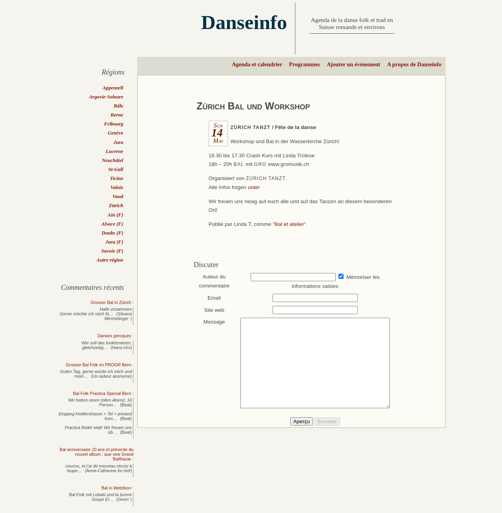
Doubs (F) (112, 233)
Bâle (119, 106)
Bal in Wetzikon (116, 488)
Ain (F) (115, 215)
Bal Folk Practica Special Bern (102, 393)
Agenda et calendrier (257, 64)
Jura (118, 142)
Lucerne (115, 151)
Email (210, 298)
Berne (117, 115)
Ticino (116, 178)
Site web (210, 310)
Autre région (109, 260)
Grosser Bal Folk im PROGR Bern (98, 364)
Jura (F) (114, 242)
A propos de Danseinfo (414, 64)
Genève (116, 133)
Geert (123, 499)
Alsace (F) (112, 224)
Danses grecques (114, 335)
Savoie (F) (112, 251)
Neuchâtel (112, 160)
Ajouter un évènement (353, 64)
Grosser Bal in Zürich (111, 302)
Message (210, 322)
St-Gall (115, 169)
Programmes (304, 64)
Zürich (116, 205)
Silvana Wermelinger (118, 316)
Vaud (118, 196)
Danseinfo (244, 22)
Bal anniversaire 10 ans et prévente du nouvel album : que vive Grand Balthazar (96, 454)
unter (254, 187)
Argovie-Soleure (106, 97)
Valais (117, 187)
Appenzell (113, 88)
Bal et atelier (289, 224)
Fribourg (113, 124)
